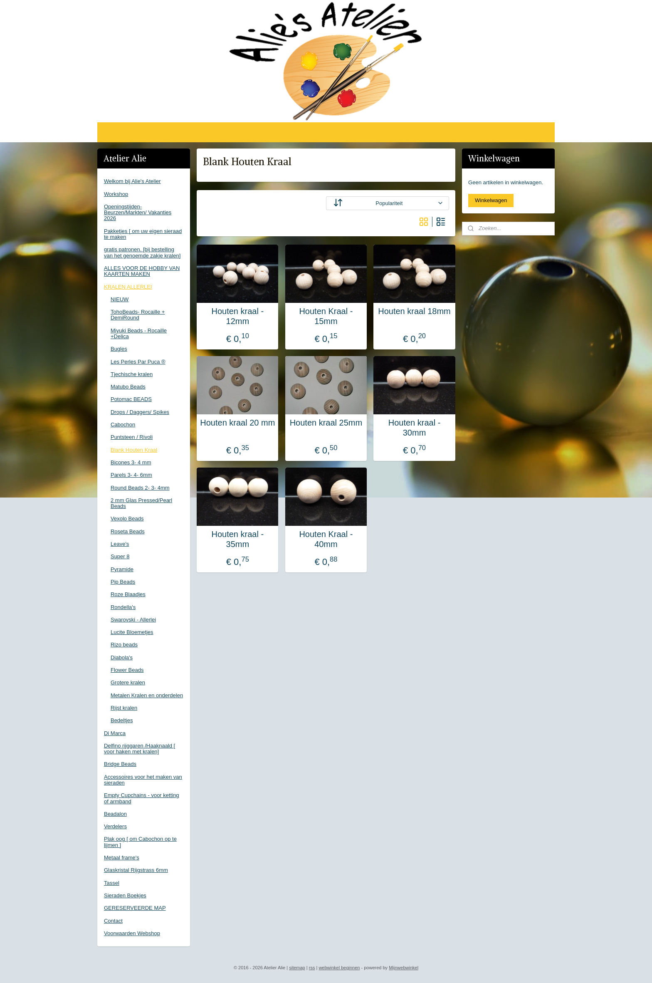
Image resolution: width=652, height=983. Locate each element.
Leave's (120, 544)
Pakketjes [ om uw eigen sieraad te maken (143, 234)
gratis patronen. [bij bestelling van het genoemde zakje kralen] (142, 252)
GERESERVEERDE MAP (135, 908)
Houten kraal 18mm (414, 311)
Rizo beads (124, 644)
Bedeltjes (122, 720)
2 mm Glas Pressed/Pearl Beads (141, 503)
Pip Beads (123, 582)
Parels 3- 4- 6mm (131, 475)
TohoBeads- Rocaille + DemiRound (138, 315)
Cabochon (123, 424)
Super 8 (120, 556)
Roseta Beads (128, 531)
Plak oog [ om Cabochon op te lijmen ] (140, 842)
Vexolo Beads (127, 518)
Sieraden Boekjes (125, 895)
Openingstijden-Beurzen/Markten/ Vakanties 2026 (137, 212)
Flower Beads (127, 670)
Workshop (116, 194)
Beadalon (115, 814)
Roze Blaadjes (128, 594)
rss (312, 967)
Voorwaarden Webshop (132, 933)
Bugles (119, 349)
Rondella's (123, 607)
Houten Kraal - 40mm (326, 539)
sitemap (297, 967)
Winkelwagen (491, 200)
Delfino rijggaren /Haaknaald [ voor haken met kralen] (139, 749)
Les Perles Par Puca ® (138, 362)
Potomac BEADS (131, 399)
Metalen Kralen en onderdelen (147, 695)
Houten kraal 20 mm (237, 422)
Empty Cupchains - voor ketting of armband (141, 798)
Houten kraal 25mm (326, 422)
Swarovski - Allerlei (133, 620)
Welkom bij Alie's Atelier (132, 181)
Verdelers (115, 826)
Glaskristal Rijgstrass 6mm (136, 870)
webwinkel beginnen (339, 967)
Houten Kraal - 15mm (326, 316)
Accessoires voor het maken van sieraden (143, 780)
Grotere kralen (128, 682)
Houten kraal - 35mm (238, 539)
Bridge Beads (120, 764)
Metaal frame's (121, 857)
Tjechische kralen (132, 374)
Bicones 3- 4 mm (131, 462)
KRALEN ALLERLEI (128, 287)
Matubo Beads (128, 387)
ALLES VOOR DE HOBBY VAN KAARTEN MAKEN (142, 271)
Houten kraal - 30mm (414, 427)
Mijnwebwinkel (403, 967)
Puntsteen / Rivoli (132, 437)
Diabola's (122, 657)
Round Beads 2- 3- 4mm (140, 488)
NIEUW (119, 299)
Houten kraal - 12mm (238, 316)
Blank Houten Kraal (134, 450)
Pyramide (122, 569)
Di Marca (115, 733)
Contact (113, 921)
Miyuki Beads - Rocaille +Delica (139, 333)
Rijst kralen (124, 708)
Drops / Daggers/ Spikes (140, 412)
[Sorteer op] (387, 203)
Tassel (111, 883)
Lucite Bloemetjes (132, 632)
